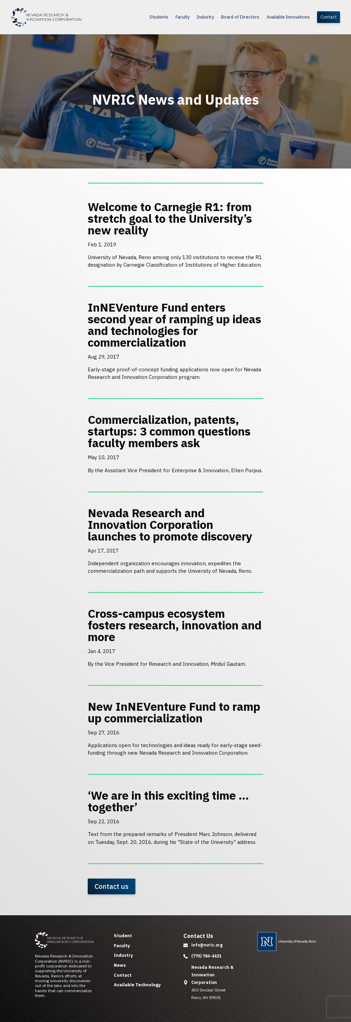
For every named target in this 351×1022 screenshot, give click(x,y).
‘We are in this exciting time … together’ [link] (168, 801)
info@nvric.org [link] (206, 945)
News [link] (120, 965)
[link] (62, 17)
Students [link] (158, 17)
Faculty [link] (183, 17)
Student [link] (123, 936)
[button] (185, 945)
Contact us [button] (112, 886)
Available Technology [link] (137, 985)
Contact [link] (328, 17)
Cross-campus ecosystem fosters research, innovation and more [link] (175, 625)
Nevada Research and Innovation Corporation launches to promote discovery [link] (170, 524)
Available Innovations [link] (288, 17)
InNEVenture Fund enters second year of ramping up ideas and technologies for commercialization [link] (174, 325)
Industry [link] (205, 17)
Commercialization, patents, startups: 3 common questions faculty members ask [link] (169, 431)
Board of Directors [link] (240, 17)
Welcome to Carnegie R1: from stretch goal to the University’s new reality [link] (170, 218)
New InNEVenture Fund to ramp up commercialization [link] (174, 712)
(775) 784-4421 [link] (206, 956)
